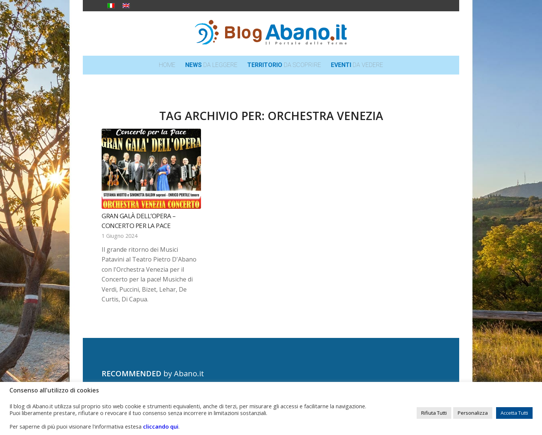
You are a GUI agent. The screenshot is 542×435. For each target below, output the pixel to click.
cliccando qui (160, 426)
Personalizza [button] (473, 412)
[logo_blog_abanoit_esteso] (271, 33)
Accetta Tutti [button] (514, 412)
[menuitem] (167, 65)
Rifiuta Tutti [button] (434, 412)
